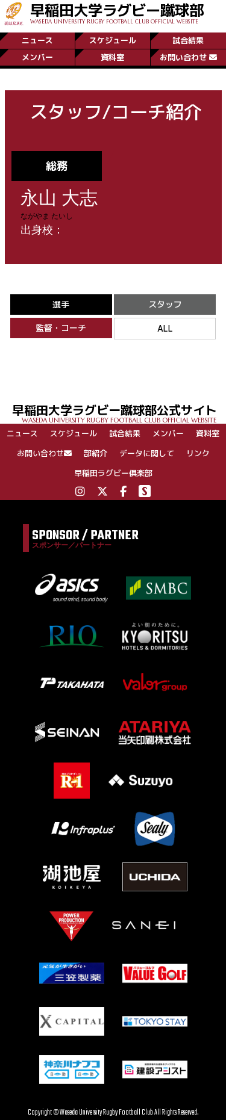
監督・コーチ (61, 327)
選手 (60, 304)
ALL (165, 328)
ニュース (37, 40)
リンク (198, 453)
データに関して (146, 453)
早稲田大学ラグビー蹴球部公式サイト (119, 412)
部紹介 (95, 453)
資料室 (112, 57)
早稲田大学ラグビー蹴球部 (117, 12)
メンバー (37, 57)
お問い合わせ (188, 57)
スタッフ (165, 304)
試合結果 (188, 40)
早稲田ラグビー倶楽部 (113, 473)
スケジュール (112, 40)
